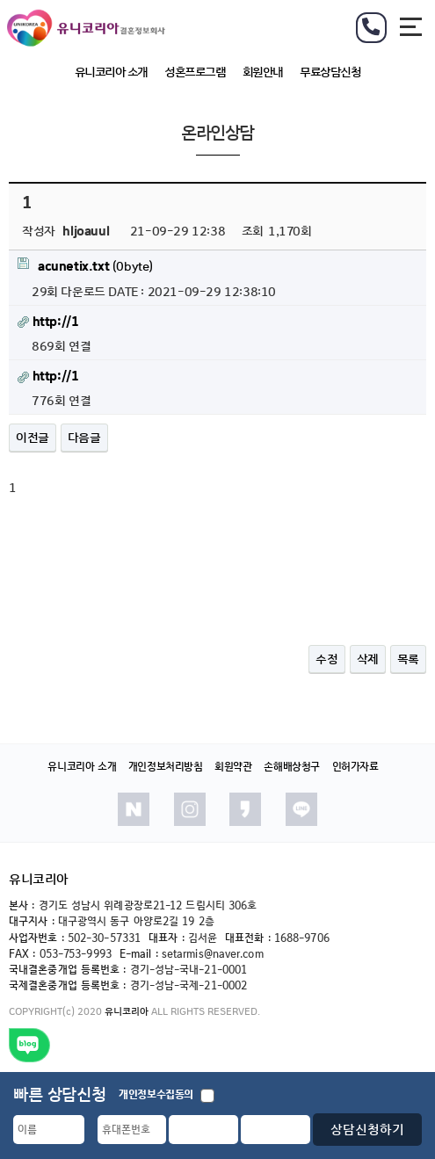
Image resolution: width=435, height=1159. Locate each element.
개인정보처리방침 (165, 766)
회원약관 (232, 766)
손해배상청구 (292, 766)
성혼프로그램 (194, 72)
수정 (326, 659)
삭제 (368, 659)
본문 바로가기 (0, 0)
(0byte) (85, 265)
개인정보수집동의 (166, 1095)
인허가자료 (355, 766)
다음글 (84, 437)
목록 (408, 659)
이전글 (32, 437)
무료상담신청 (330, 72)
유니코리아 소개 (111, 72)
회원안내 (263, 72)
